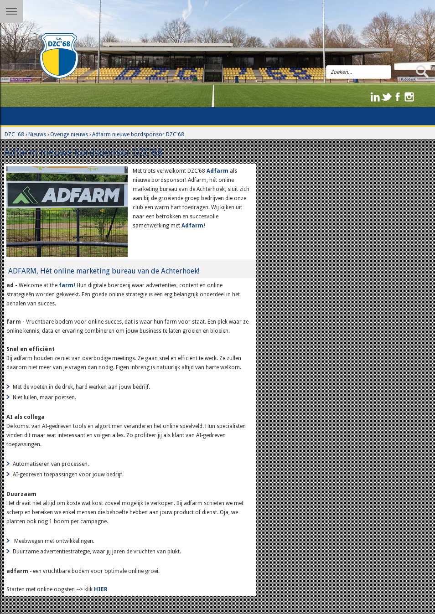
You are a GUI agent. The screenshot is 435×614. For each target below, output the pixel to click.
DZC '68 (14, 134)
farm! (67, 285)
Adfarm (218, 171)
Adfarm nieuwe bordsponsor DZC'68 (138, 134)
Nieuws (37, 134)
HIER (101, 589)
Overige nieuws (69, 134)
